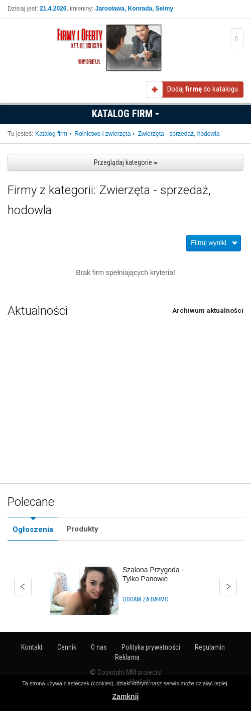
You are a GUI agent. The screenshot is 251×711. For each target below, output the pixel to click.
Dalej (228, 586)
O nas (99, 647)
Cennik (66, 647)
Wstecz (23, 586)
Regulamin (210, 647)
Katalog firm (125, 114)
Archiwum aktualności (207, 310)
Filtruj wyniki (208, 242)
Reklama (127, 657)
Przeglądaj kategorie (126, 162)
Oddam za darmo (145, 599)
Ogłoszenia (33, 529)
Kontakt (32, 647)
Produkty (82, 529)
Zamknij (125, 696)
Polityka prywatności (150, 647)
